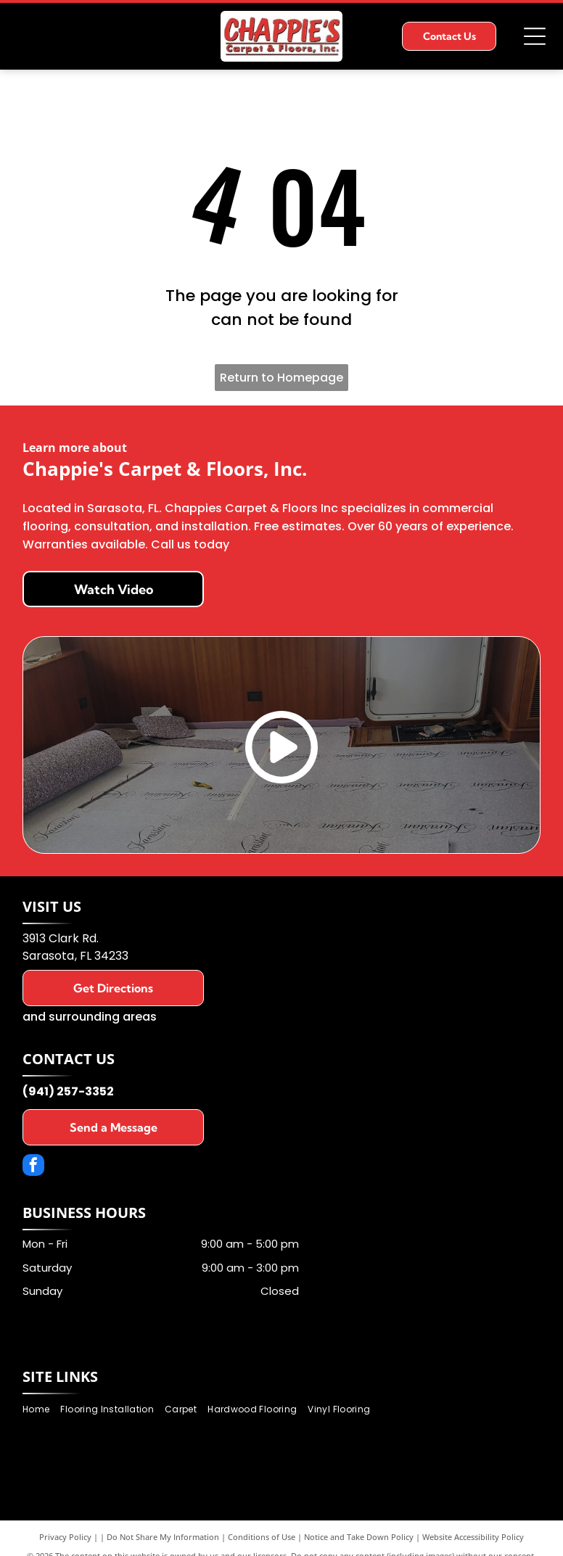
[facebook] (33, 1167)
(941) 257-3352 (68, 1091)
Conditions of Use (261, 1536)
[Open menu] (535, 36)
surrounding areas (103, 1016)
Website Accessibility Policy (473, 1536)
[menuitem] (41, 1410)
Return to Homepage (281, 377)
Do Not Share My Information (163, 1536)
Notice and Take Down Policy (359, 1536)
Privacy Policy (65, 1536)
